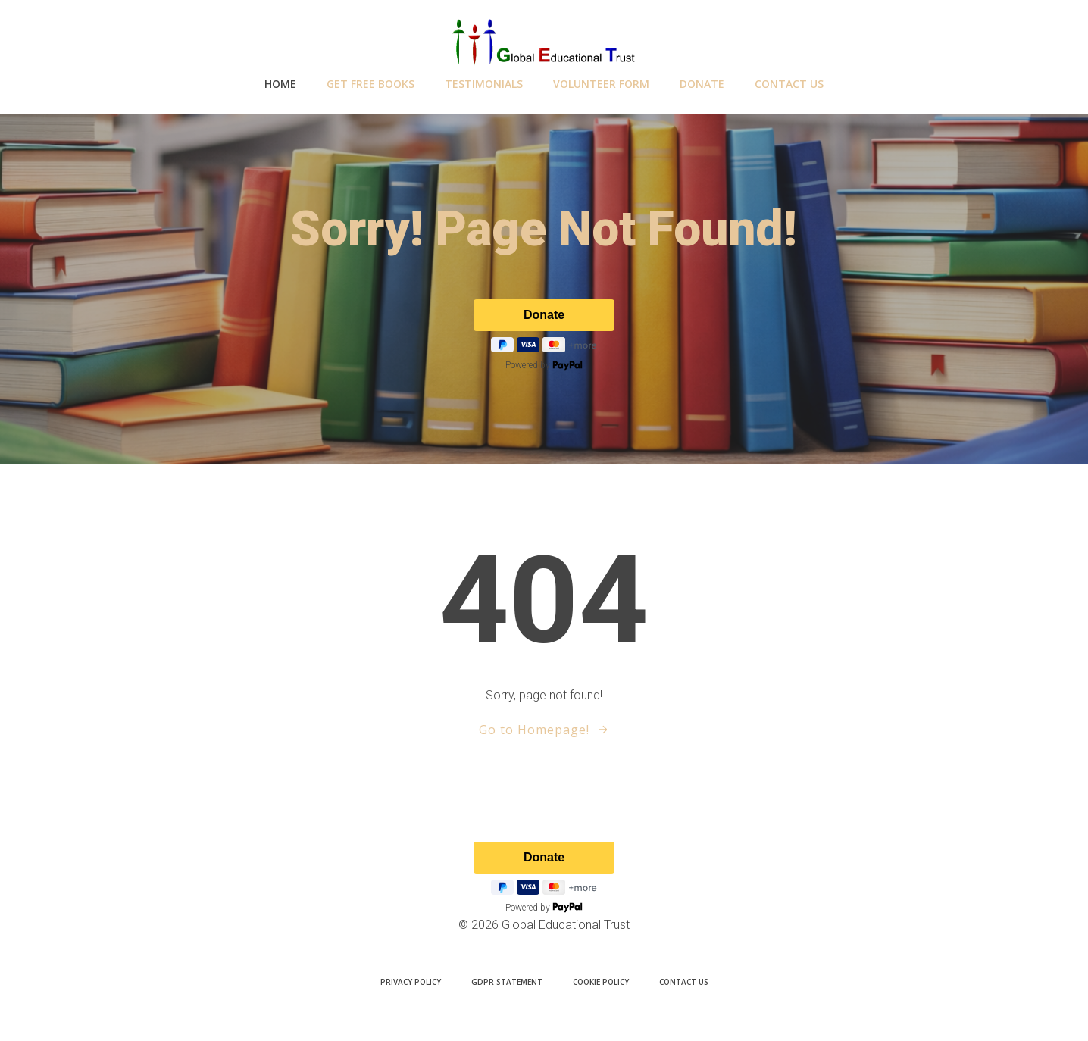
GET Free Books (370, 84)
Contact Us (789, 84)
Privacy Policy (410, 982)
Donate (702, 84)
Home (280, 84)
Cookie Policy (601, 982)
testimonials (484, 84)
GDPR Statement (506, 982)
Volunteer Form (601, 84)
